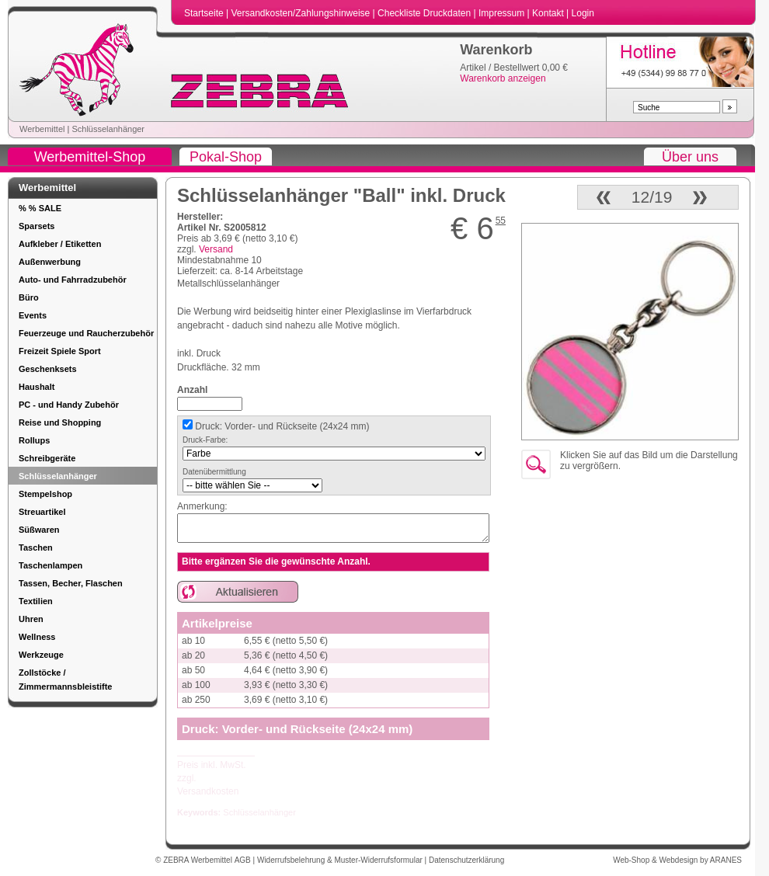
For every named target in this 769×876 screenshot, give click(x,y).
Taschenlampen (50, 565)
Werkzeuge (41, 654)
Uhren (31, 619)
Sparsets (36, 226)
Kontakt (549, 13)
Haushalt (36, 386)
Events (33, 315)
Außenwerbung (50, 261)
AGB (244, 860)
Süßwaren (39, 529)
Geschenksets (48, 369)
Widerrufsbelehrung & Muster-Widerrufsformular (341, 860)
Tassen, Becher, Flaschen (71, 583)
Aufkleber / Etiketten (60, 244)
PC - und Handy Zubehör (69, 404)
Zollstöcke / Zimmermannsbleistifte (65, 679)
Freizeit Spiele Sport (60, 351)
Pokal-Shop (226, 157)
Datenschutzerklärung (466, 860)
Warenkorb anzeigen (502, 78)
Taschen (36, 547)
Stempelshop (45, 494)
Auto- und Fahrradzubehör (73, 279)
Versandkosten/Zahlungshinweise (301, 13)
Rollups (34, 440)
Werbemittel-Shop (90, 157)
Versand (216, 249)
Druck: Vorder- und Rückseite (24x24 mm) (281, 426)
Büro (29, 297)
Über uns (690, 157)
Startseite (205, 13)
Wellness (37, 636)
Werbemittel (41, 129)
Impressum (502, 13)
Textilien (36, 601)
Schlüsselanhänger (107, 129)
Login (583, 13)
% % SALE (40, 208)
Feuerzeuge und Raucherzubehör (86, 333)
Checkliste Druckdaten (425, 13)
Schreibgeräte (47, 458)
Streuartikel (42, 511)
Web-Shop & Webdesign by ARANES (677, 860)
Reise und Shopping (60, 422)
